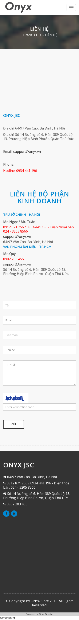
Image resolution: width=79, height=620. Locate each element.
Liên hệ (51, 35)
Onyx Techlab (46, 614)
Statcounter (7, 618)
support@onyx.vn (27, 151)
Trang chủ (32, 35)
